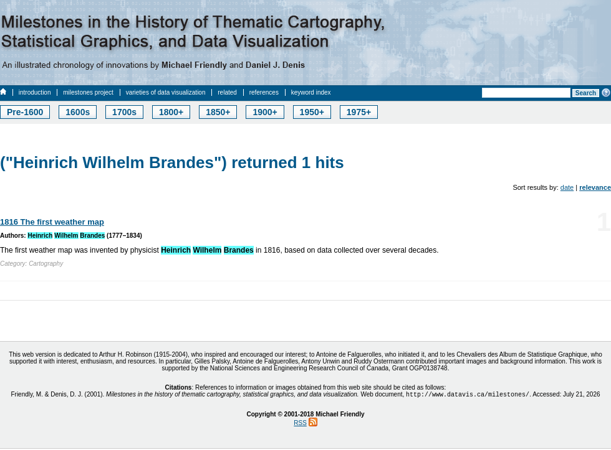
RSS (300, 424)
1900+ (265, 112)
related (227, 92)
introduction (35, 92)
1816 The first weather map (52, 222)
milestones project (88, 92)
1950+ (312, 112)
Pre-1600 (25, 112)
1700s (124, 112)
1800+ (171, 112)
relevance (595, 187)
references (264, 92)
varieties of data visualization (166, 92)
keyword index (311, 92)
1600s (77, 112)
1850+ (218, 112)
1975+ (359, 112)
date (567, 187)
